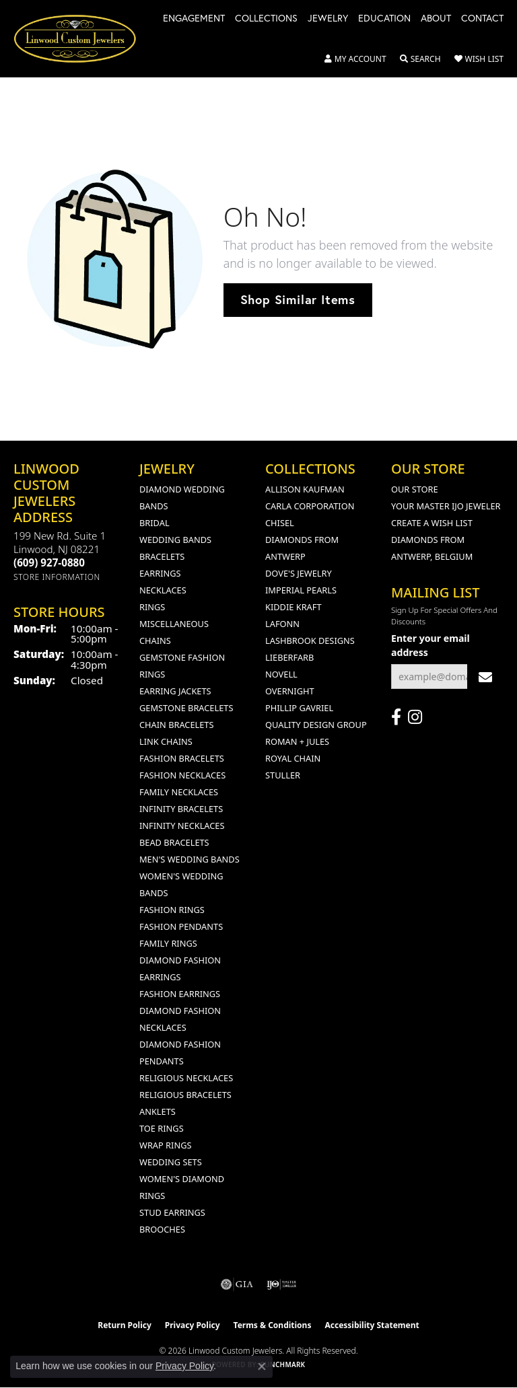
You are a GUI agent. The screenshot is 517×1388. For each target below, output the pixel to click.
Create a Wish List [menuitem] (432, 523)
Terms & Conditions (273, 1325)
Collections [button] (266, 18)
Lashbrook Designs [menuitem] (310, 640)
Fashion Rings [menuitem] (172, 910)
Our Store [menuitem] (414, 489)
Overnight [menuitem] (289, 691)
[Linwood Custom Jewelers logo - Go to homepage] (82, 38)
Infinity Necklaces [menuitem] (182, 825)
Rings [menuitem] (152, 607)
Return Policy (124, 1325)
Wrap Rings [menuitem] (165, 1145)
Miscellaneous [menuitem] (174, 624)
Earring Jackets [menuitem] (175, 691)
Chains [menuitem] (155, 640)
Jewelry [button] (328, 18)
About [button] (436, 18)
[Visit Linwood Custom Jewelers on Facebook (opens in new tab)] (396, 717)
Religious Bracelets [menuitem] (185, 1095)
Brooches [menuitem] (162, 1229)
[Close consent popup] (262, 1366)
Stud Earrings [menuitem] (172, 1212)
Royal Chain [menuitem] (292, 758)
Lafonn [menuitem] (282, 624)
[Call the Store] (49, 562)
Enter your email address (430, 645)
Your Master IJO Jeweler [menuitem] (446, 506)
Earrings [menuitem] (160, 573)
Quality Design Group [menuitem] (316, 725)
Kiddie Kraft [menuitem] (293, 607)
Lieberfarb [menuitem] (289, 657)
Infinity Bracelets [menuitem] (181, 809)
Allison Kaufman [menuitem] (305, 489)
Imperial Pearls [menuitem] (301, 590)
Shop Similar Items (297, 299)
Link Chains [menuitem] (166, 741)
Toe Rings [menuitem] (161, 1128)
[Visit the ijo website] (282, 1284)
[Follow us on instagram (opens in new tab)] (415, 717)
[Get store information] (56, 577)
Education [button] (384, 18)
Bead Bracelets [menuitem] (174, 842)
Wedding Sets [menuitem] (170, 1162)
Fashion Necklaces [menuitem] (182, 775)
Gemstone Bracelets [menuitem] (186, 708)
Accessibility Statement (371, 1325)
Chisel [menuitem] (279, 523)
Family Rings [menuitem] (168, 943)
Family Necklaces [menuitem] (178, 792)
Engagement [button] (194, 18)
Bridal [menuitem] (154, 523)
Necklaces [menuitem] (162, 590)
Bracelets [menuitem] (161, 556)
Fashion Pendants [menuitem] (181, 926)
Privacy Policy (192, 1325)
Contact (482, 18)
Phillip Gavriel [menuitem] (299, 708)
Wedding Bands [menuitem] (175, 540)
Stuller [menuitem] (282, 775)
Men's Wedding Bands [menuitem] (189, 859)
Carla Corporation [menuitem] (309, 506)
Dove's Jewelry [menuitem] (298, 573)
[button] (355, 59)
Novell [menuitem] (281, 674)
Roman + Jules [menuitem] (297, 741)
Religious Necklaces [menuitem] (186, 1078)
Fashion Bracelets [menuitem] (181, 758)
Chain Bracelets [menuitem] (176, 725)
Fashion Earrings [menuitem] (179, 994)
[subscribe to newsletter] (485, 676)
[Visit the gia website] (237, 1284)
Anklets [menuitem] (157, 1111)
